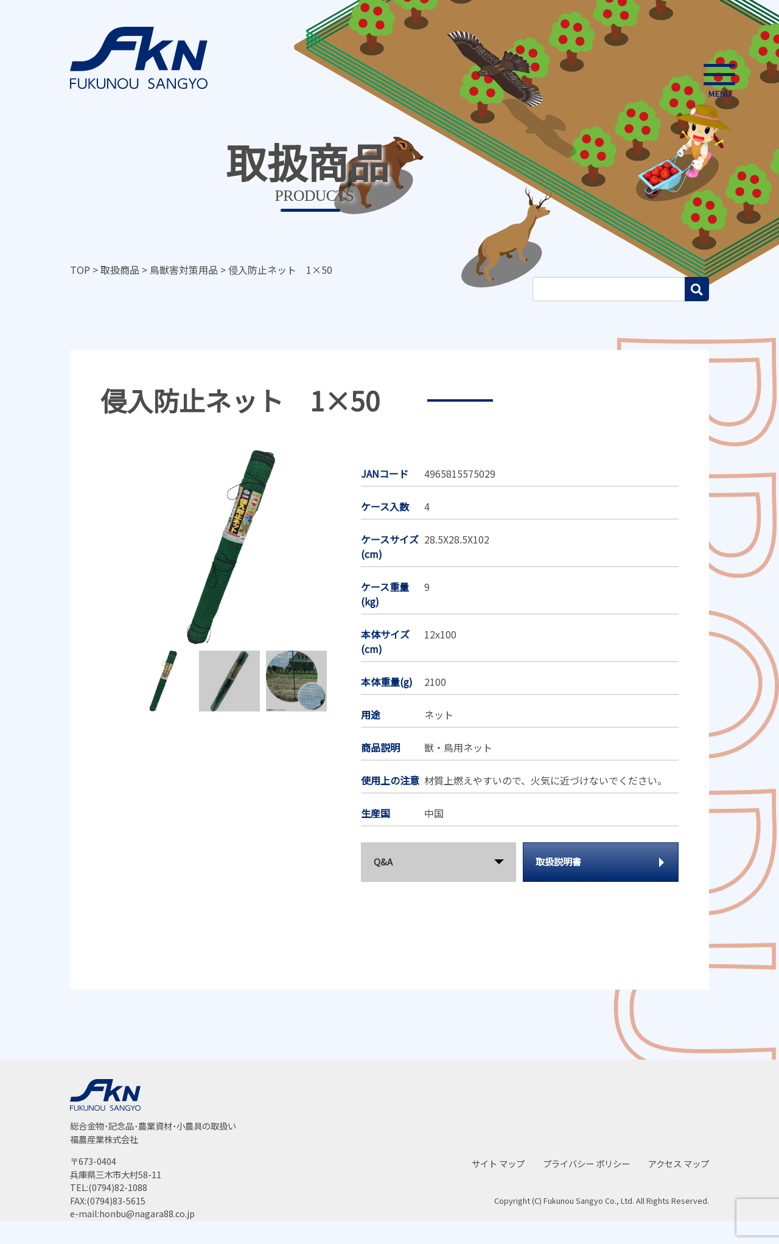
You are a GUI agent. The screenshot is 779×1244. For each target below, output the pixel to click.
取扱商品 (119, 269)
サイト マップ (498, 1163)
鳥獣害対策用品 (184, 269)
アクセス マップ (678, 1163)
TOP (80, 269)
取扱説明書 (558, 861)
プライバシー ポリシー (586, 1163)
